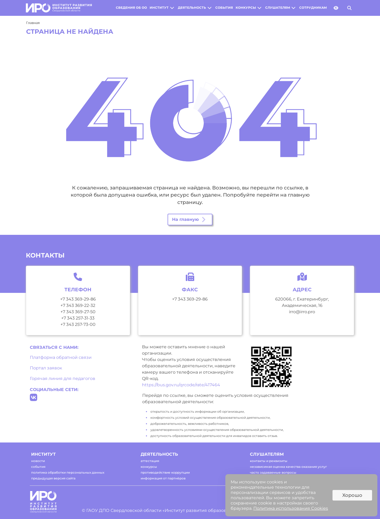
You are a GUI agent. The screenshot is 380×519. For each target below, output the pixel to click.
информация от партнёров (163, 478)
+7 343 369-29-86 (78, 299)
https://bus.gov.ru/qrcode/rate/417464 (181, 384)
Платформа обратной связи (61, 357)
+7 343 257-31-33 (77, 318)
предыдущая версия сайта (53, 478)
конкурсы (246, 7)
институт (159, 7)
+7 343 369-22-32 (77, 305)
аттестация (150, 461)
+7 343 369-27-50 (78, 311)
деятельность (192, 7)
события (224, 7)
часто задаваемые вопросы (273, 472)
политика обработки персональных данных (67, 472)
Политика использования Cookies (290, 508)
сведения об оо (131, 7)
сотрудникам (313, 7)
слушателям (277, 7)
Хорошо (352, 495)
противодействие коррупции (165, 472)
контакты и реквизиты (268, 461)
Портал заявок (46, 367)
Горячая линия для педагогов (62, 378)
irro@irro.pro (302, 311)
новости (38, 461)
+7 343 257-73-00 (78, 324)
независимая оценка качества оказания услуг (288, 467)
